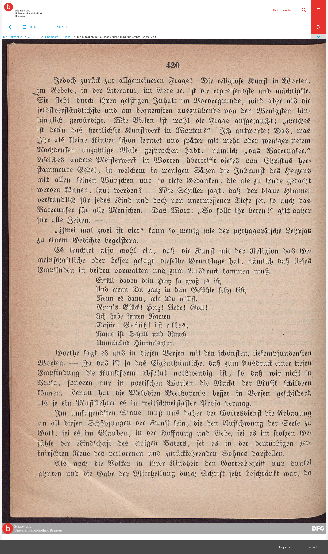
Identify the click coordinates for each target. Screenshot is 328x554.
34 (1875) (33, 36)
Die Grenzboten (12, 36)
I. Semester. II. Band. (58, 36)
